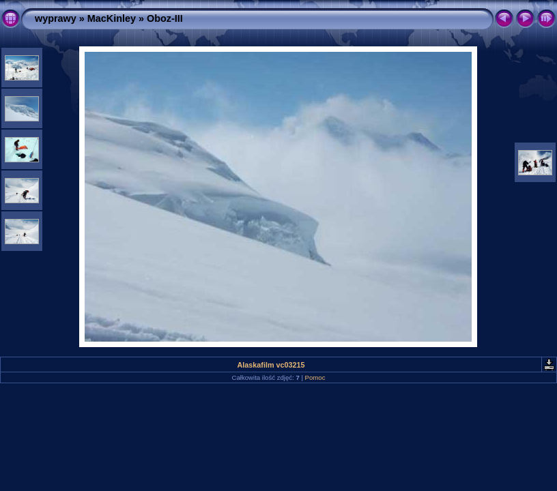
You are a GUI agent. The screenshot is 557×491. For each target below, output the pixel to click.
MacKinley (111, 18)
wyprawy (55, 18)
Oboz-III (165, 18)
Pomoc (315, 377)
